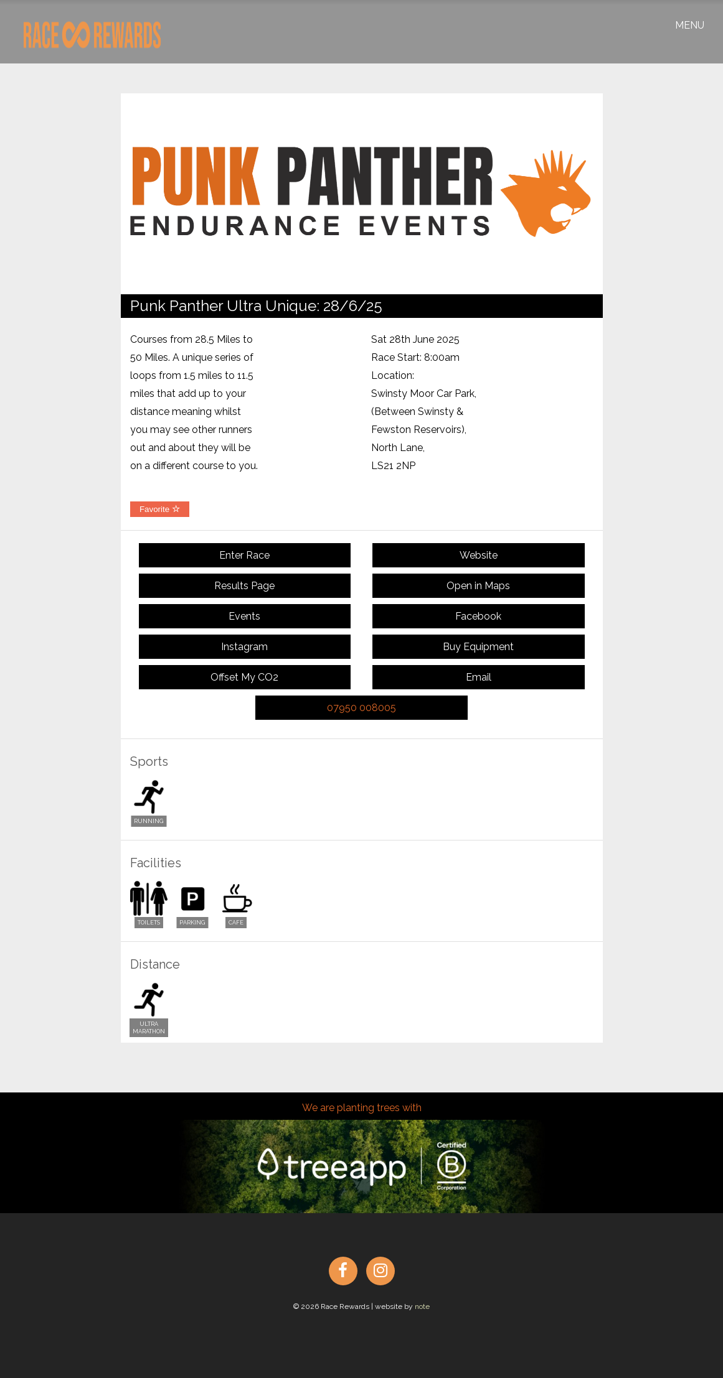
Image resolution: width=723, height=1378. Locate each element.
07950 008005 (361, 708)
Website (479, 555)
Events (244, 616)
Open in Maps (478, 586)
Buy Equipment (478, 647)
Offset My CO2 (244, 677)
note (422, 1306)
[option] (362, 193)
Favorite (159, 509)
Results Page (244, 586)
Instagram (244, 647)
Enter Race (244, 555)
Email (478, 677)
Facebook (478, 616)
